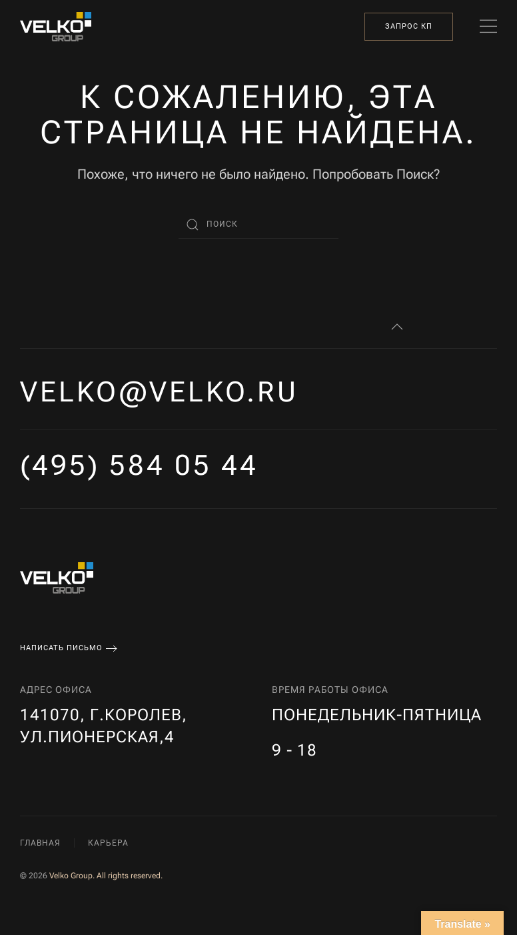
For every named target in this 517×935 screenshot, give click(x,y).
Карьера (108, 843)
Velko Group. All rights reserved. (106, 875)
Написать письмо (61, 648)
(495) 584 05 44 (139, 465)
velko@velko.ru (159, 391)
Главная (40, 843)
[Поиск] (258, 225)
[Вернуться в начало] (55, 26)
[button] (488, 26)
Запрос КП (408, 26)
